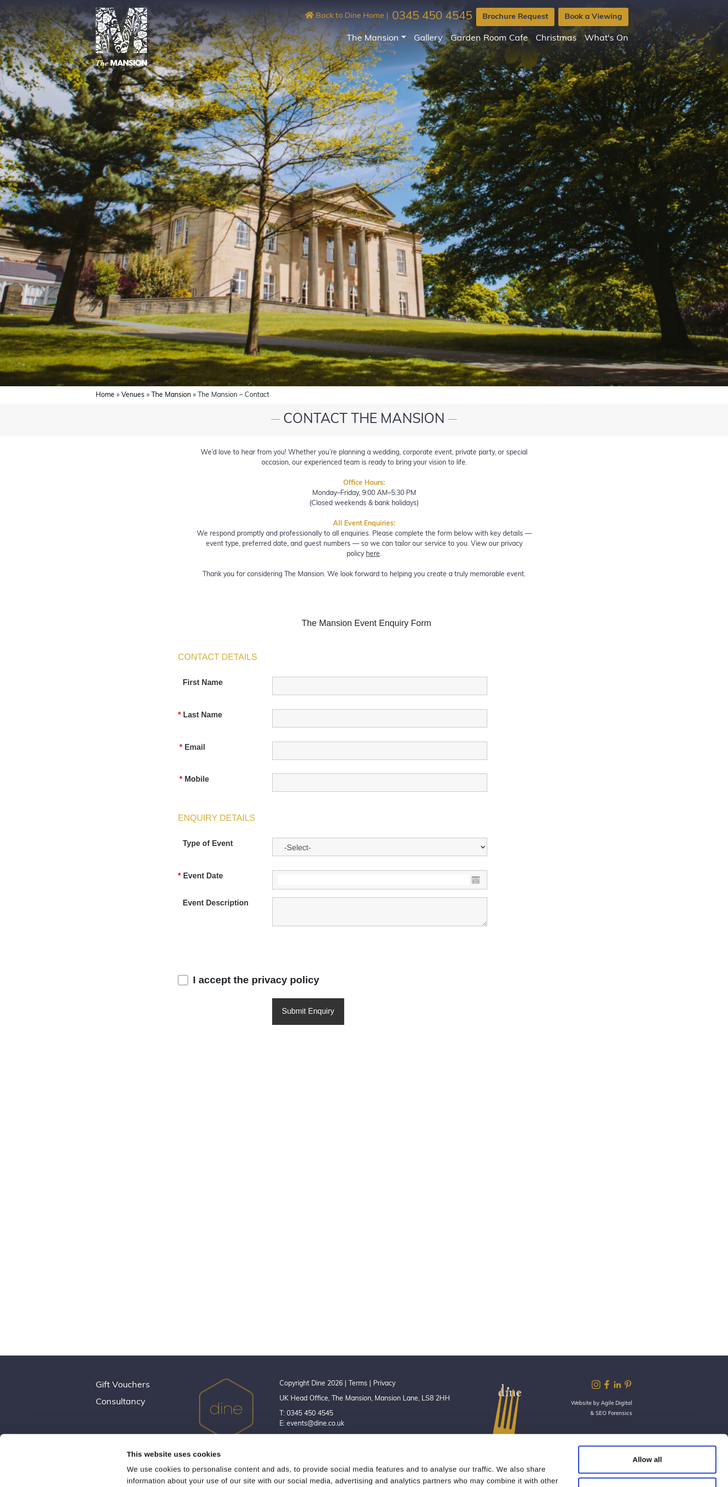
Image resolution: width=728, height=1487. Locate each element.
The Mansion (373, 38)
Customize (648, 1440)
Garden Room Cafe (489, 38)
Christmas (556, 38)
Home (105, 395)
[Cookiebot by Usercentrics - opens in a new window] (62, 1468)
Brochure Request (515, 17)
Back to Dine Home (344, 16)
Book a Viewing (593, 17)
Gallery (428, 38)
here (373, 554)
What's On (606, 38)
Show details (149, 1468)
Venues (133, 395)
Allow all (647, 1408)
